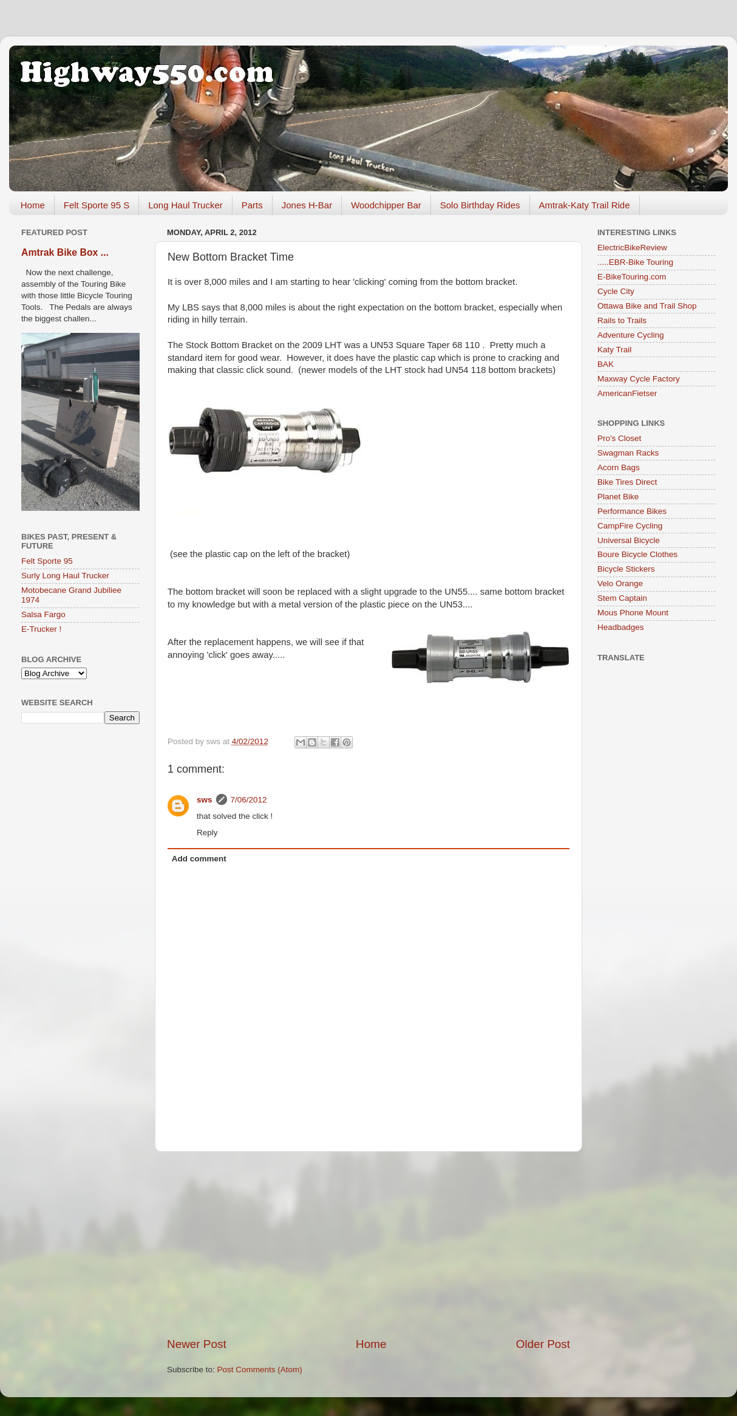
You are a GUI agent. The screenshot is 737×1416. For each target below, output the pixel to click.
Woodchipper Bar (386, 205)
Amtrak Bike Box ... (65, 252)
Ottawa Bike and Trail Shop (647, 305)
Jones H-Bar (307, 205)
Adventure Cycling (630, 335)
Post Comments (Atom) (259, 1369)
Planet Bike (618, 496)
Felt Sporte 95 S (96, 205)
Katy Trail (614, 349)
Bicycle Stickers (626, 568)
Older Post (543, 1344)
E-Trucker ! (41, 629)
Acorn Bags (618, 467)
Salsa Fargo (43, 614)
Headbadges (620, 627)
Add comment (199, 858)
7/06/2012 (249, 799)
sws (204, 799)
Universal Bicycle (628, 540)
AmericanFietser (627, 393)
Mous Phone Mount (632, 612)
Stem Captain (622, 598)
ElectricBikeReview (632, 247)
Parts (252, 205)
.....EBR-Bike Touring (635, 262)
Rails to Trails (622, 320)
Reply (207, 832)
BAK (605, 364)
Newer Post (196, 1344)
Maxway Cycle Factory (638, 378)
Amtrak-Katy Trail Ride (584, 205)
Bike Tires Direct (627, 482)
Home (33, 205)
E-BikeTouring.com (631, 276)
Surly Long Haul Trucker (65, 575)
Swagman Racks (628, 452)
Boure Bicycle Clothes (637, 554)
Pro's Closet (619, 438)
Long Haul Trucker (185, 205)
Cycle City (615, 291)
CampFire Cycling (629, 525)
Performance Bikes (632, 511)
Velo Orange (620, 583)
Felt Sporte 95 (47, 561)
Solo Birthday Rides (480, 205)
